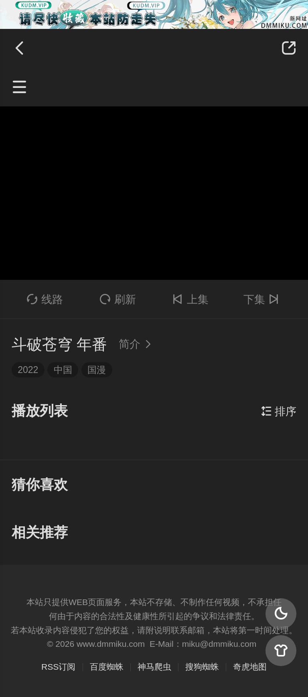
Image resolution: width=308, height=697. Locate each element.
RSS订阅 (58, 666)
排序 (278, 412)
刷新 (117, 299)
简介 (137, 344)
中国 (63, 370)
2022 (28, 370)
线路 (45, 299)
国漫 (96, 370)
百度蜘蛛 (107, 666)
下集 (263, 299)
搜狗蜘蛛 (202, 666)
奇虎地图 (250, 666)
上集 (190, 299)
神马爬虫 (154, 666)
